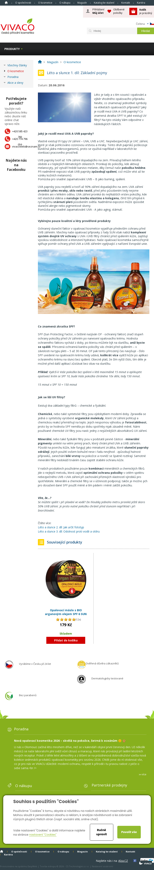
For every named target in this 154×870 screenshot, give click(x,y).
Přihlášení (98, 11)
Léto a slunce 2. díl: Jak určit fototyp (61, 527)
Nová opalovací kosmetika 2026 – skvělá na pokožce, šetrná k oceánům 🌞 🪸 (70, 741)
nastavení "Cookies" (43, 835)
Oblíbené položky (119, 11)
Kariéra (141, 2)
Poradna (12, 77)
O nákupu (64, 2)
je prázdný (145, 11)
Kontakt (125, 2)
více (144, 774)
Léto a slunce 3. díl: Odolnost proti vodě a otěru (69, 531)
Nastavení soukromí (102, 866)
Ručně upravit (101, 832)
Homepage (6, 2)
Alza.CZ (123, 861)
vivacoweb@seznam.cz (26, 146)
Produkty (12, 49)
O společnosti (23, 2)
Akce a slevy (15, 83)
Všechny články (17, 65)
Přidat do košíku (66, 640)
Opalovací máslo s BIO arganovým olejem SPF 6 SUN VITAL (66, 614)
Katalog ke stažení (104, 2)
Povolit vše (129, 832)
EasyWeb (32, 866)
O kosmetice (45, 2)
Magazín (82, 2)
